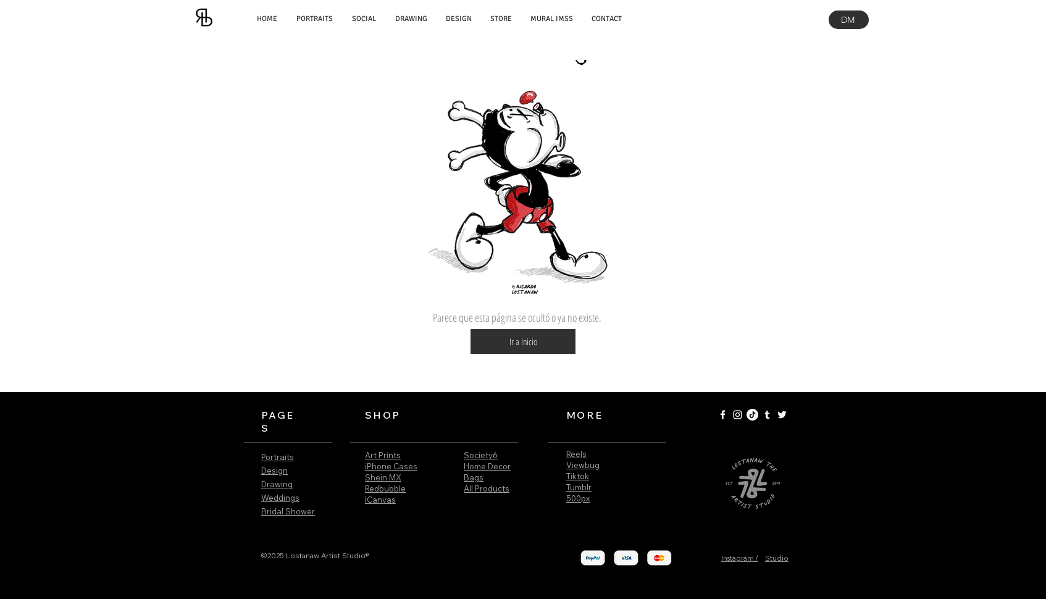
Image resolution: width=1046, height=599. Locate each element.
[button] (523, 341)
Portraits (277, 457)
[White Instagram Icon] (737, 415)
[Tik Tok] (752, 415)
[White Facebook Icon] (723, 415)
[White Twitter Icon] (782, 415)
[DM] (849, 19)
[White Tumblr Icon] (767, 415)
